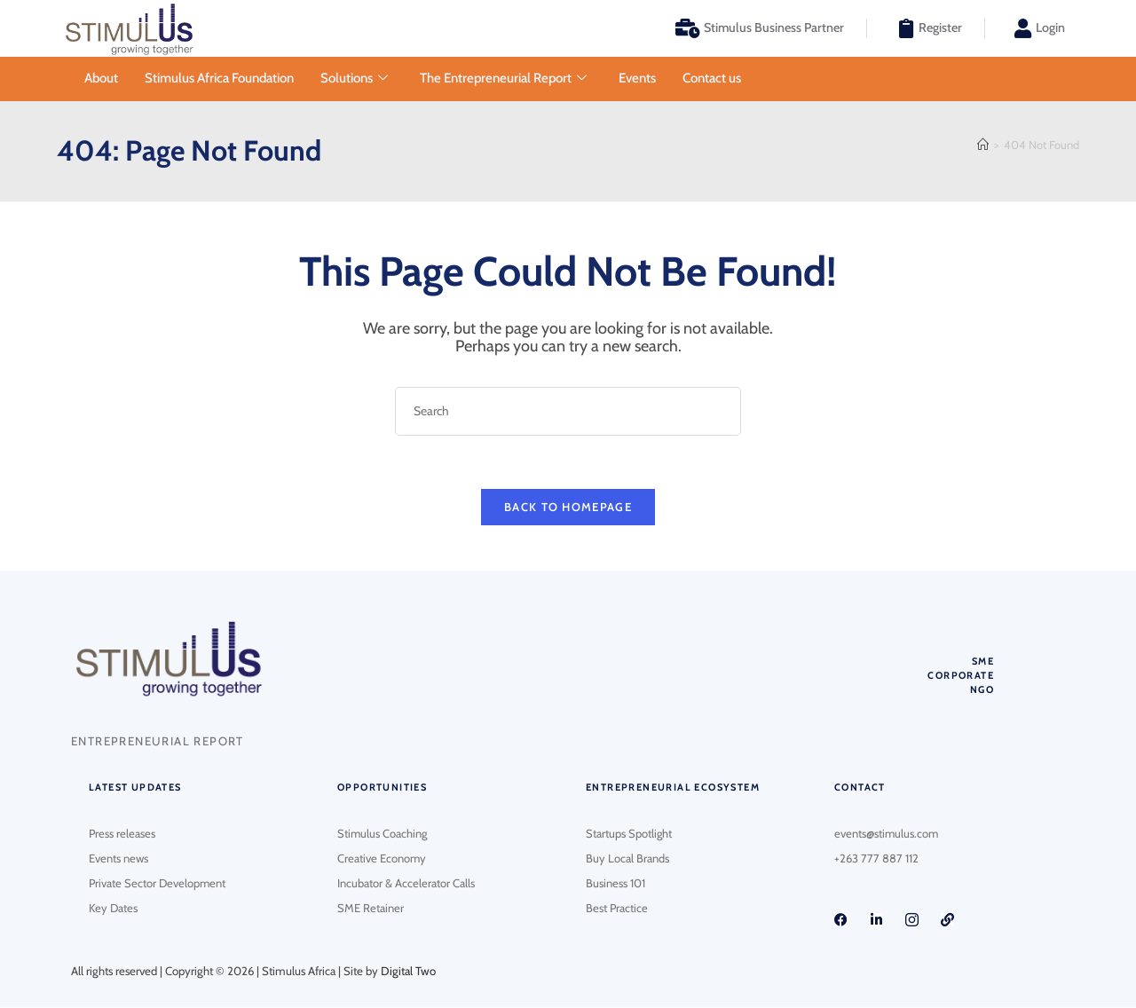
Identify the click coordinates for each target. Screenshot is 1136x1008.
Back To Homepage (568, 507)
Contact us (711, 78)
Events (637, 78)
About (101, 78)
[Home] (983, 145)
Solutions (354, 79)
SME (983, 662)
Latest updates (135, 789)
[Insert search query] (568, 411)
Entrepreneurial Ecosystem (673, 789)
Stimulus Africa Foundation (219, 78)
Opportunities (382, 789)
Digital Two (408, 972)
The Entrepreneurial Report (503, 79)
